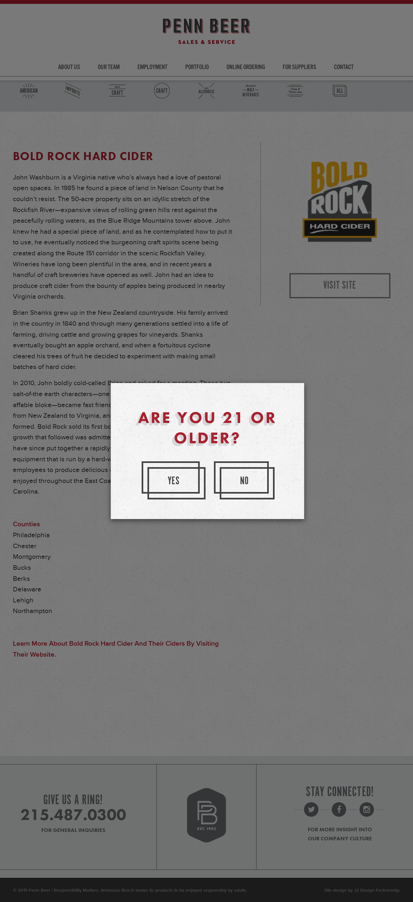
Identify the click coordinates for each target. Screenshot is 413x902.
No (244, 481)
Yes (174, 481)
